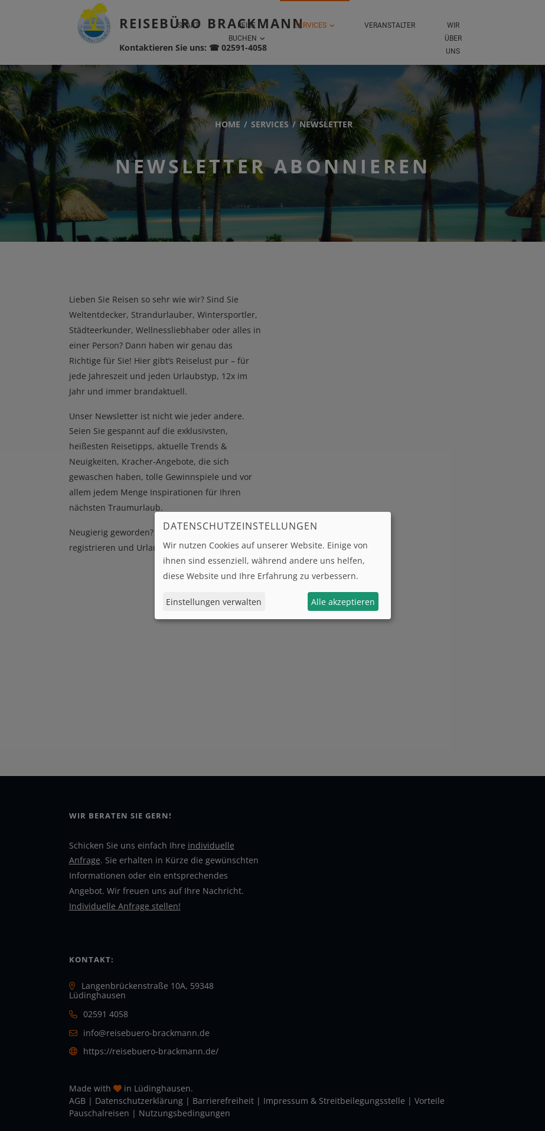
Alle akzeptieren (343, 601)
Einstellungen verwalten (214, 601)
